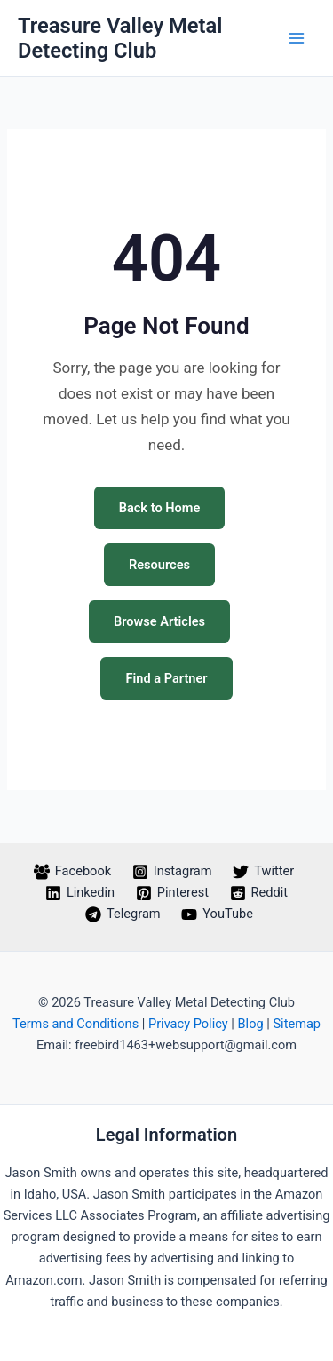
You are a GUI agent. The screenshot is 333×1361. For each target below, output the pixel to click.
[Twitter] (263, 872)
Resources (159, 565)
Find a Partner (166, 678)
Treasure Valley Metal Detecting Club (120, 38)
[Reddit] (259, 893)
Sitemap (297, 1024)
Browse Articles (159, 621)
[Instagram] (172, 872)
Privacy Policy (188, 1024)
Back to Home (160, 508)
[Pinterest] (172, 893)
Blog (251, 1024)
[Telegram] (122, 914)
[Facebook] (72, 872)
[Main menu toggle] (296, 38)
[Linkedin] (80, 893)
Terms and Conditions (75, 1024)
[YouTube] (217, 914)
